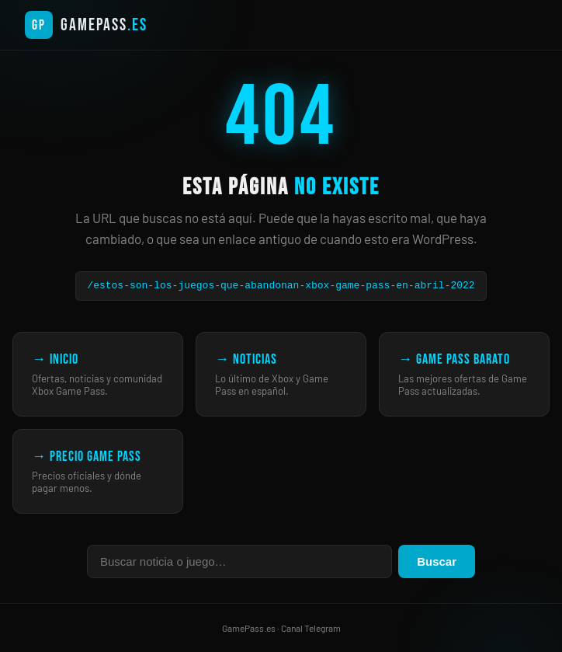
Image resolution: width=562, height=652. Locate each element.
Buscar (436, 561)
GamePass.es (249, 627)
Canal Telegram (311, 627)
